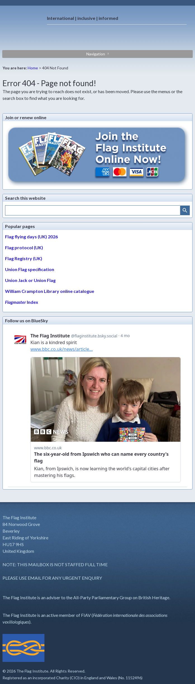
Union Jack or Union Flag (30, 280)
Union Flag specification (29, 269)
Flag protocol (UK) (24, 247)
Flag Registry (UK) (23, 258)
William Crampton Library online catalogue (49, 291)
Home (33, 67)
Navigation (95, 53)
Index (21, 302)
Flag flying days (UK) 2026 (31, 236)
